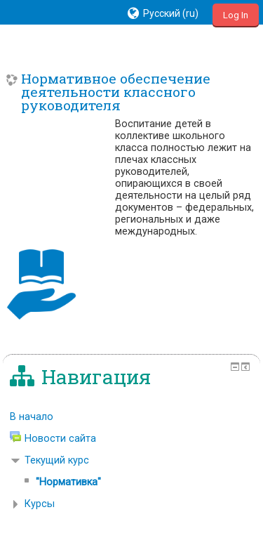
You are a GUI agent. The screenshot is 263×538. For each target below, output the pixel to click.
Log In (235, 15)
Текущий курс (57, 460)
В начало (31, 417)
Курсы (40, 504)
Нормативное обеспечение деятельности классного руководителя (115, 92)
